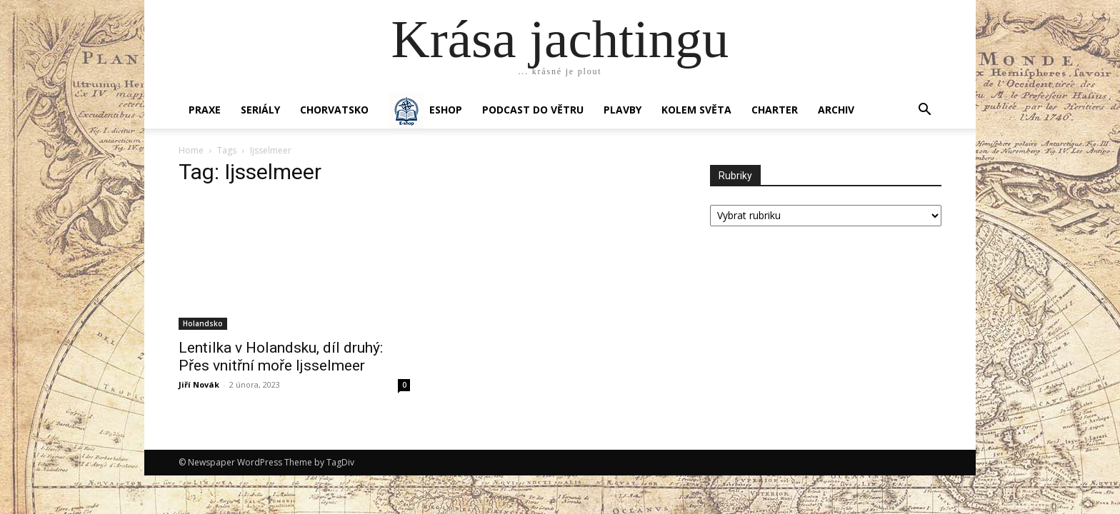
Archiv (836, 109)
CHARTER (774, 109)
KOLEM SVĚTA (696, 109)
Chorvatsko (334, 109)
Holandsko (203, 323)
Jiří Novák (199, 384)
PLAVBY (622, 109)
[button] (924, 111)
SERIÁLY (260, 109)
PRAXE (205, 109)
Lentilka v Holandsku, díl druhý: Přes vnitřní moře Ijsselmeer (281, 356)
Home (191, 150)
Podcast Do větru (533, 109)
